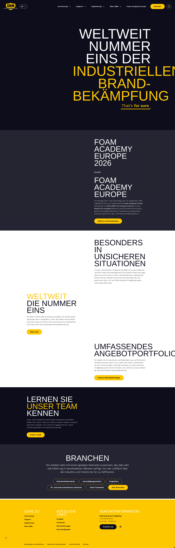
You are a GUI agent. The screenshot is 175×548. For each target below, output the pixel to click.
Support (81, 6)
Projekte (60, 519)
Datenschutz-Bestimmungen (56, 544)
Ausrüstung (64, 6)
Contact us (108, 527)
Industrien (61, 522)
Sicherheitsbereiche (65, 481)
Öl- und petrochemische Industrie (66, 487)
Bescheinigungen (64, 529)
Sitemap (86, 544)
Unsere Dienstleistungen (109, 378)
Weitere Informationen (108, 221)
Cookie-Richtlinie (74, 544)
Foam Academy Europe (136, 6)
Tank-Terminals (96, 487)
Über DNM (116, 6)
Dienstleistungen (64, 526)
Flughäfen (114, 481)
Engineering (98, 6)
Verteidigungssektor (92, 481)
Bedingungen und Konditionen (34, 544)
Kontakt (157, 6)
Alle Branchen (118, 487)
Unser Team (35, 435)
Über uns (34, 332)
